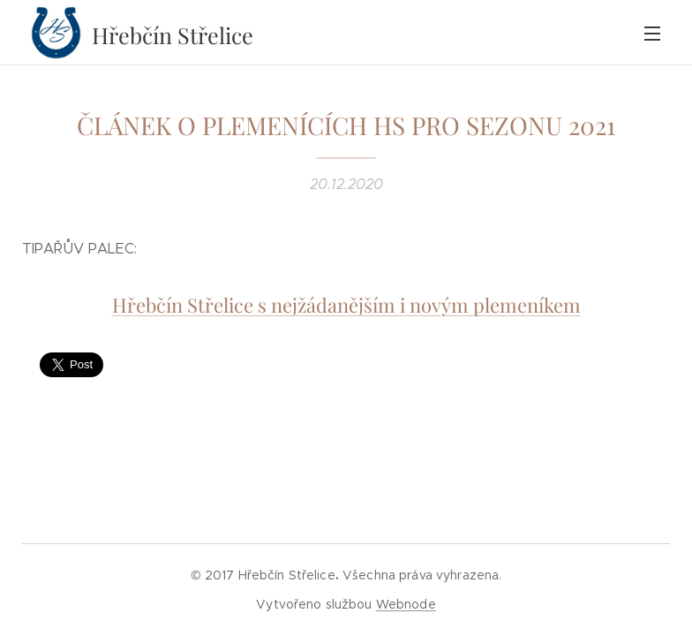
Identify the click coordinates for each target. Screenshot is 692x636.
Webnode (406, 604)
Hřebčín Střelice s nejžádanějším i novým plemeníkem (346, 305)
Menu (652, 33)
